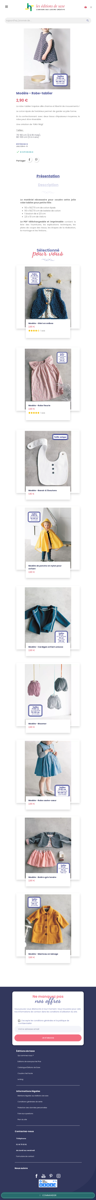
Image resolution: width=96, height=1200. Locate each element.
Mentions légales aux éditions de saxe (33, 1096)
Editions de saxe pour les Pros (29, 1061)
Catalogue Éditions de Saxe (29, 1067)
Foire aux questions (25, 1113)
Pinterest (36, 161)
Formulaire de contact (25, 1156)
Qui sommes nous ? (26, 1055)
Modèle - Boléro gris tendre (42, 877)
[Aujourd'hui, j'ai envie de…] (48, 21)
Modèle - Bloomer (37, 723)
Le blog (20, 1079)
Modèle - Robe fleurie (39, 405)
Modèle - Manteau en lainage (43, 954)
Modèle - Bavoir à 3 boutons (42, 490)
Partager (29, 161)
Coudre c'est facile (25, 1073)
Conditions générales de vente (30, 1102)
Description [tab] (48, 184)
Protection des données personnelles (32, 1107)
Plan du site (22, 1119)
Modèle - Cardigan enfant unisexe (45, 647)
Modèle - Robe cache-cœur (42, 800)
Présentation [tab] (48, 176)
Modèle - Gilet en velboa (40, 323)
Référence (22, 144)
